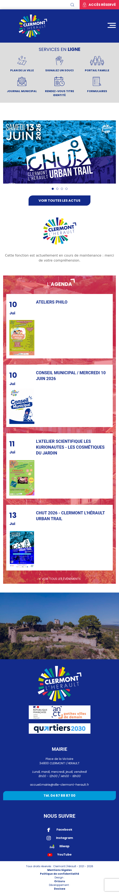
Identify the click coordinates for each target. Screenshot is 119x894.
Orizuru (59, 881)
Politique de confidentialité (59, 873)
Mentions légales (59, 870)
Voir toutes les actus (59, 200)
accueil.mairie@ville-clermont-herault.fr (59, 785)
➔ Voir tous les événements (59, 579)
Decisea (59, 888)
